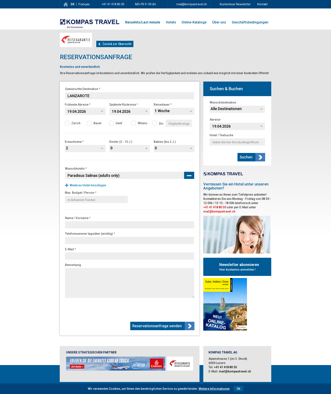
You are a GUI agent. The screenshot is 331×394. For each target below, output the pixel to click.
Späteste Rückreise (122, 104)
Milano (139, 123)
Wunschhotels (75, 168)
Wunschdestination (223, 102)
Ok (238, 388)
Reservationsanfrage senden (157, 326)
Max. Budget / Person (79, 192)
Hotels (171, 22)
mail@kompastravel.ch (191, 4)
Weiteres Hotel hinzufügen (88, 185)
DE (73, 4)
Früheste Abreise (76, 104)
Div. (172, 123)
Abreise (215, 119)
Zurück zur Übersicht (114, 44)
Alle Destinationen (75, 27)
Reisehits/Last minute (142, 22)
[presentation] (162, 309)
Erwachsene (73, 141)
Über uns (219, 22)
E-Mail (69, 249)
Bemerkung (73, 265)
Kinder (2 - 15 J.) (120, 141)
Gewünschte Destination (81, 89)
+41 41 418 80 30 (113, 4)
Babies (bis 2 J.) (165, 141)
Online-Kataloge (194, 22)
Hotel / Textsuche (221, 135)
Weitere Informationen (214, 388)
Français (84, 4)
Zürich (73, 123)
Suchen (246, 157)
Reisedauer (162, 104)
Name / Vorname (76, 218)
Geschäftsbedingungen (250, 22)
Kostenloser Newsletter (235, 4)
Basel (94, 123)
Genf (116, 123)
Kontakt (262, 4)
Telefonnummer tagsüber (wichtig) (89, 233)
